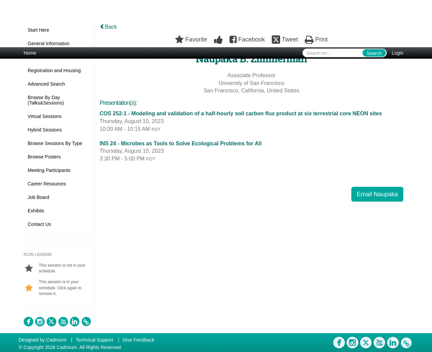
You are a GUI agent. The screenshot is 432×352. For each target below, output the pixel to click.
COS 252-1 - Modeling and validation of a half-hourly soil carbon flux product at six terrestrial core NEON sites (241, 113)
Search (374, 53)
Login (397, 53)
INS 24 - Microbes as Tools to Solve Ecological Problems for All (181, 143)
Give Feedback (138, 340)
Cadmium (56, 340)
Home (30, 53)
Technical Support (94, 340)
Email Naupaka (377, 194)
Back (108, 27)
